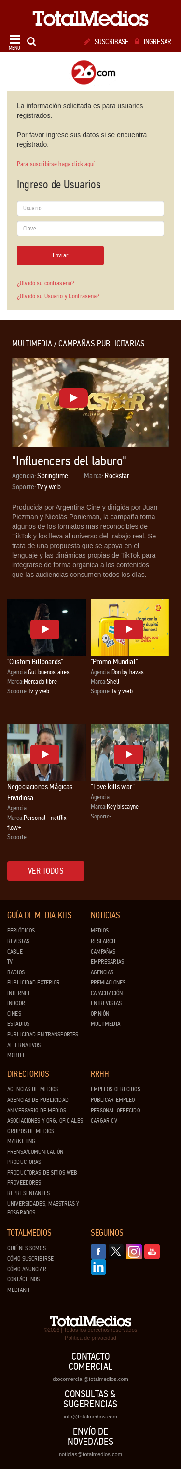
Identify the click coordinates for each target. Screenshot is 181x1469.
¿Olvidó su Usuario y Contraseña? (58, 296)
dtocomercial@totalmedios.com (90, 1379)
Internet (18, 993)
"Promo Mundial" (114, 661)
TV (10, 962)
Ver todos (46, 871)
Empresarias (107, 962)
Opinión (100, 1014)
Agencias (102, 972)
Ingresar (153, 42)
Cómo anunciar (26, 1269)
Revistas (18, 941)
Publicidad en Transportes (42, 1034)
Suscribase (106, 42)
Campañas (103, 952)
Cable (15, 952)
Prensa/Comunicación (35, 1152)
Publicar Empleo (113, 1100)
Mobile (16, 1055)
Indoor (16, 1003)
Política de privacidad (90, 1338)
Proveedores (24, 1183)
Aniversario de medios (36, 1110)
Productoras (24, 1162)
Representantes (28, 1193)
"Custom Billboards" (35, 661)
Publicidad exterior (33, 982)
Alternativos (24, 1045)
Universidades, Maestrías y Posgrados (43, 1208)
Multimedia (105, 1024)
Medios (100, 930)
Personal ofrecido (115, 1110)
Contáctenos (23, 1279)
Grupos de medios (30, 1131)
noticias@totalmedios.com (90, 1454)
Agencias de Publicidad (38, 1100)
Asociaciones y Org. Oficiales (45, 1120)
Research (103, 941)
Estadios (18, 1024)
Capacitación (107, 993)
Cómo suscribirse (30, 1259)
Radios (16, 972)
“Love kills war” (113, 786)
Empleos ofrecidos (115, 1089)
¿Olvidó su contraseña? (45, 283)
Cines (14, 1014)
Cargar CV (104, 1120)
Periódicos (21, 930)
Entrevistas (106, 1003)
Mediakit (18, 1290)
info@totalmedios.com (90, 1416)
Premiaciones (108, 982)
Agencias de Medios (32, 1089)
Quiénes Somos (26, 1248)
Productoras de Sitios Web (42, 1172)
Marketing (21, 1141)
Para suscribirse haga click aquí (56, 164)
